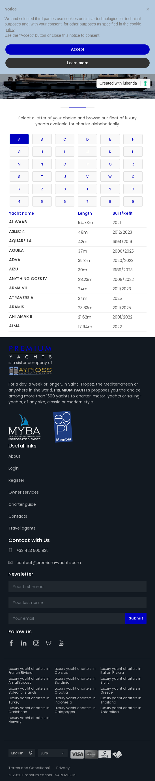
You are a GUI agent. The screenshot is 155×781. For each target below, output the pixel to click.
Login (13, 468)
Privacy (63, 768)
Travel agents (22, 528)
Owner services (23, 492)
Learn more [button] (77, 63)
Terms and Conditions (28, 768)
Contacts (17, 516)
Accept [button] (77, 49)
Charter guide (22, 504)
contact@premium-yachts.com (44, 562)
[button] (147, 9)
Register (16, 480)
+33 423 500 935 (28, 550)
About (14, 456)
